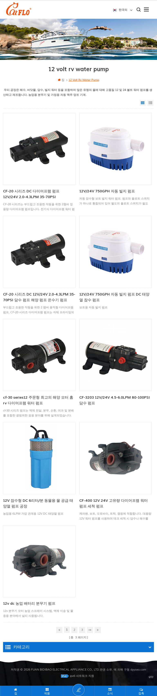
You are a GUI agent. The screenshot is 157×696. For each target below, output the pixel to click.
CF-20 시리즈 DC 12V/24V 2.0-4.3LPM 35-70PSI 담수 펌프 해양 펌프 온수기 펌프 (39, 297)
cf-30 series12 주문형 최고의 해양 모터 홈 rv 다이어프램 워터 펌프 (38, 400)
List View (150, 103)
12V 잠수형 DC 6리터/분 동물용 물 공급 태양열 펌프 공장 (38, 503)
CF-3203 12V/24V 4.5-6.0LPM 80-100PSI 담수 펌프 (114, 400)
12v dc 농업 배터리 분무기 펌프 (29, 603)
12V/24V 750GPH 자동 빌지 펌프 (107, 191)
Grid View (143, 103)
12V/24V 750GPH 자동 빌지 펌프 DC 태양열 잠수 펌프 (114, 297)
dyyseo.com (138, 669)
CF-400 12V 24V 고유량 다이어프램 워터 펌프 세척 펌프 (113, 503)
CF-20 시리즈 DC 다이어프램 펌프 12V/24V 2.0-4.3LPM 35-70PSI (31, 194)
